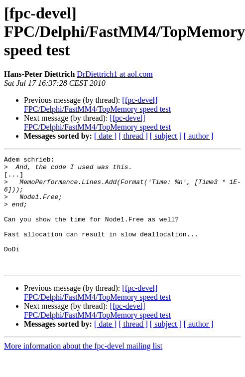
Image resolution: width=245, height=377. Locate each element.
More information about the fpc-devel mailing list (83, 368)
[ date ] (105, 136)
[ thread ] (133, 136)
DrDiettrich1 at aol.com (114, 74)
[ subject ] (166, 136)
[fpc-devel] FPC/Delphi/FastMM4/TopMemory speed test (97, 104)
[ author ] (199, 136)
